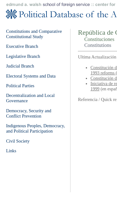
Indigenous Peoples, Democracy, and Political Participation (35, 128)
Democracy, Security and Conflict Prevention (28, 113)
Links (11, 150)
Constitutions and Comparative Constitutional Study (34, 34)
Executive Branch (22, 46)
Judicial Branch (20, 65)
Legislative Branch (23, 56)
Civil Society (18, 141)
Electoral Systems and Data (31, 75)
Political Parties (20, 85)
